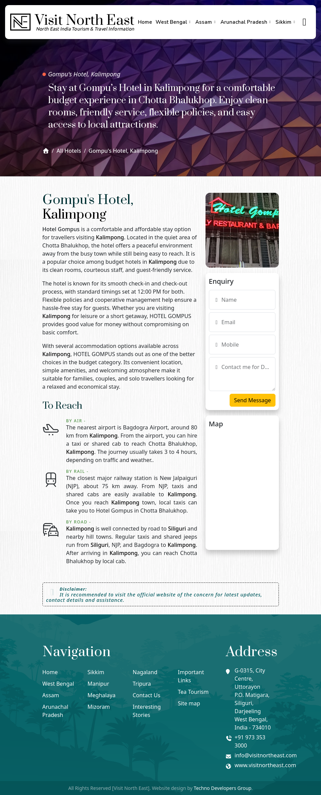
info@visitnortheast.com (266, 755)
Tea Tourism (193, 692)
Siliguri (177, 528)
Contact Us (146, 695)
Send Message (252, 400)
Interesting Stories (147, 711)
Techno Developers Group (222, 788)
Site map (189, 703)
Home (145, 22)
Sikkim (286, 22)
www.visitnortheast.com (265, 765)
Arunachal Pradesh (246, 22)
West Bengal (174, 22)
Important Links (191, 676)
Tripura (142, 683)
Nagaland (145, 672)
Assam (206, 22)
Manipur (98, 683)
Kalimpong (74, 214)
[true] (304, 22)
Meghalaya (101, 695)
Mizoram (99, 706)
